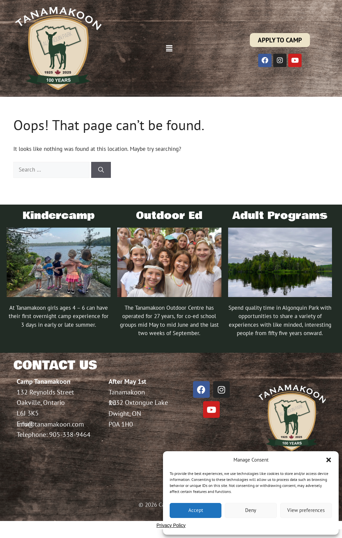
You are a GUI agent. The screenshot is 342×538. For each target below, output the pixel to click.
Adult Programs (280, 215)
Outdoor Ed (169, 215)
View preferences (306, 510)
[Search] (101, 170)
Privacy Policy (170, 525)
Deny (250, 510)
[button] (328, 460)
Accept (195, 510)
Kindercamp (58, 215)
